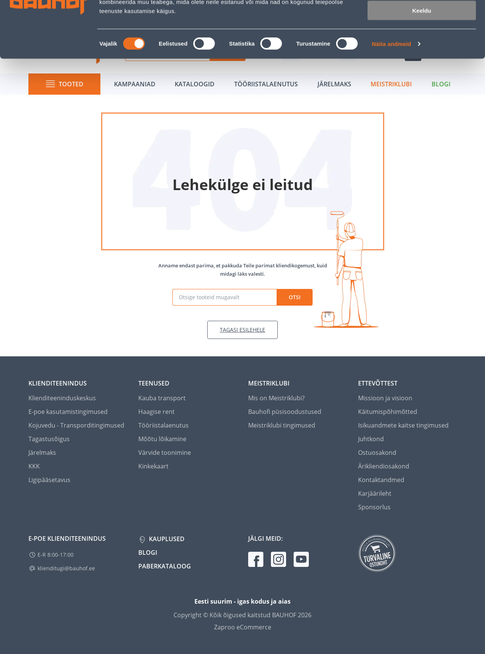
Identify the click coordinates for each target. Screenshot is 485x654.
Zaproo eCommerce (242, 627)
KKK (34, 466)
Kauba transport (162, 398)
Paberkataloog (164, 566)
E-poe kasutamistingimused (68, 411)
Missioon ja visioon (385, 398)
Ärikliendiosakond (383, 466)
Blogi (147, 552)
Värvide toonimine (164, 452)
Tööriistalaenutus (163, 425)
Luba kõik (421, 19)
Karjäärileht (374, 493)
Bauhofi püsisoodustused (284, 411)
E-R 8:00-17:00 (56, 554)
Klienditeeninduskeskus (62, 398)
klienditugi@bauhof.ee (66, 568)
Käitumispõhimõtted (387, 411)
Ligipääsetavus (49, 480)
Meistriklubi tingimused (281, 425)
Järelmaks (42, 452)
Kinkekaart (153, 466)
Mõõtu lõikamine (162, 439)
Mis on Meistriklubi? (276, 398)
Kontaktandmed (381, 480)
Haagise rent (156, 411)
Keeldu (421, 63)
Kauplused (166, 539)
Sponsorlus (374, 507)
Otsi (294, 297)
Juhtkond (371, 439)
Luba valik (421, 41)
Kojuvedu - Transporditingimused (76, 425)
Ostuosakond (377, 452)
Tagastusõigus (49, 439)
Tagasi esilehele (242, 329)
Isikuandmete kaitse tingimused (403, 425)
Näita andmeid (391, 97)
